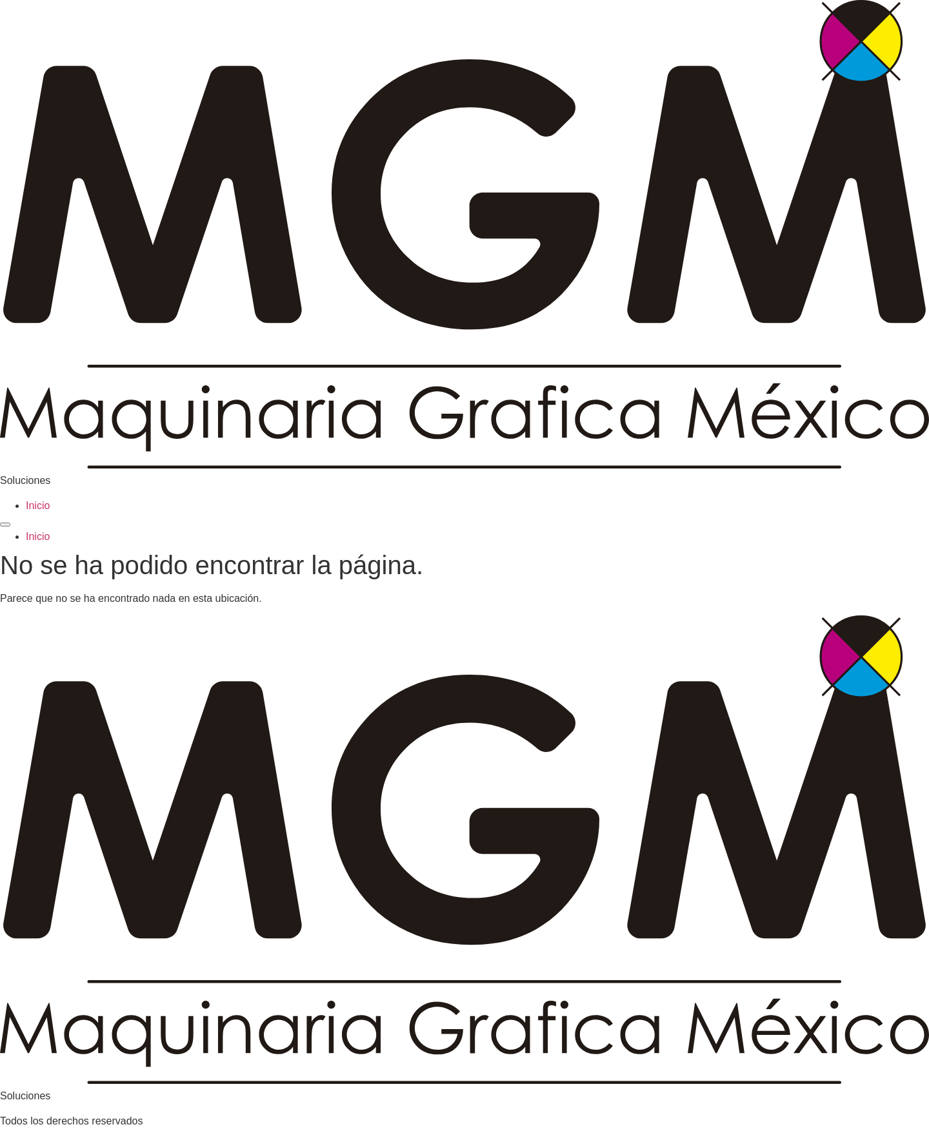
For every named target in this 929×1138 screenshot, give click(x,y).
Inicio (38, 505)
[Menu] (5, 524)
